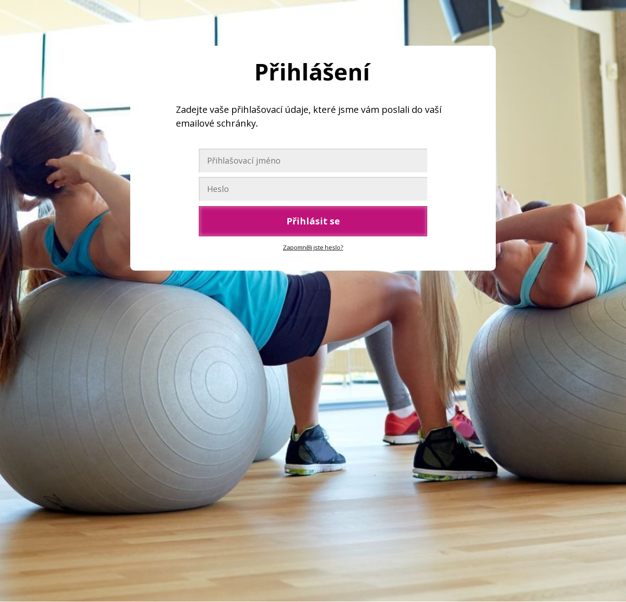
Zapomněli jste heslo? (313, 247)
